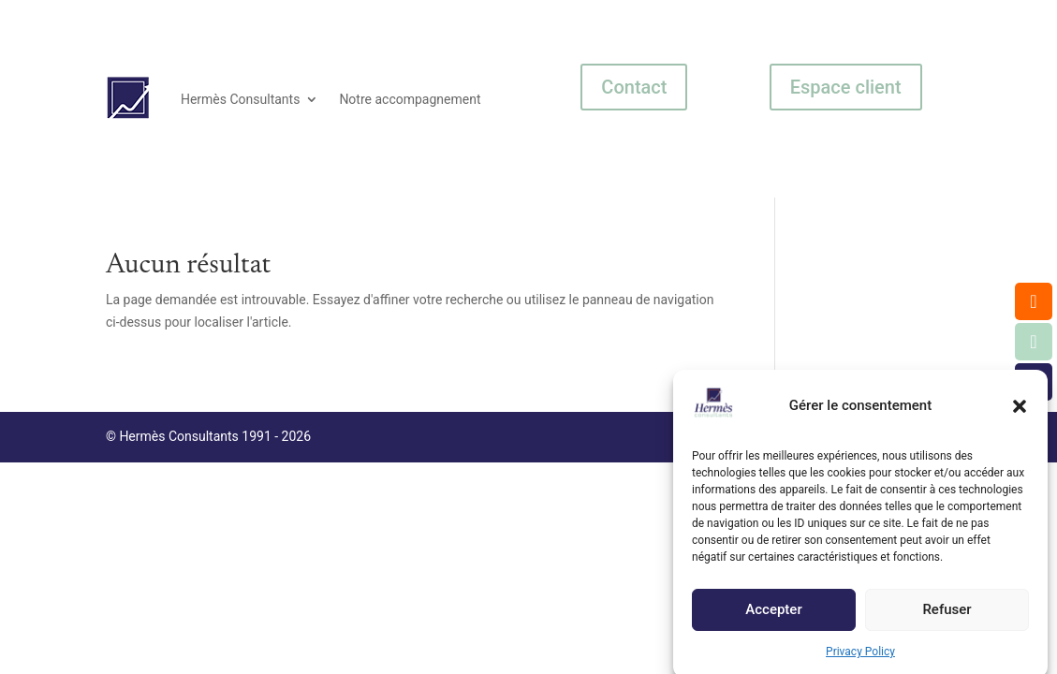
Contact (634, 87)
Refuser (946, 614)
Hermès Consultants (240, 99)
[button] (1019, 411)
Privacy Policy (860, 656)
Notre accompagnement (409, 99)
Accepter (773, 614)
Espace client (846, 87)
